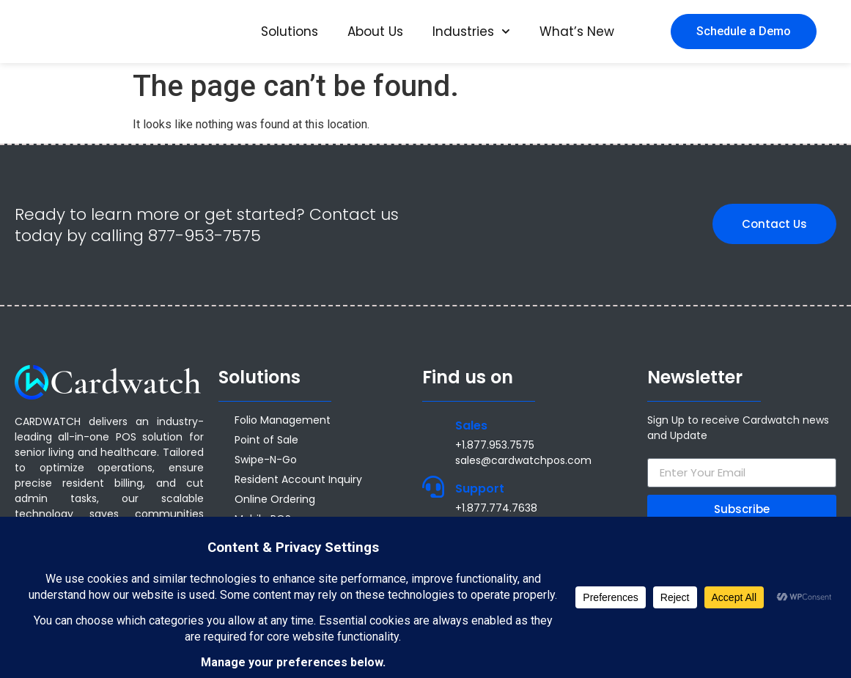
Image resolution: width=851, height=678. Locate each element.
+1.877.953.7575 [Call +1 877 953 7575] (494, 445)
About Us (375, 31)
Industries (471, 31)
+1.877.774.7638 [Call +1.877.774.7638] (496, 508)
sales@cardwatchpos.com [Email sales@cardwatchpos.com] (523, 460)
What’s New (576, 31)
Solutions (289, 31)
